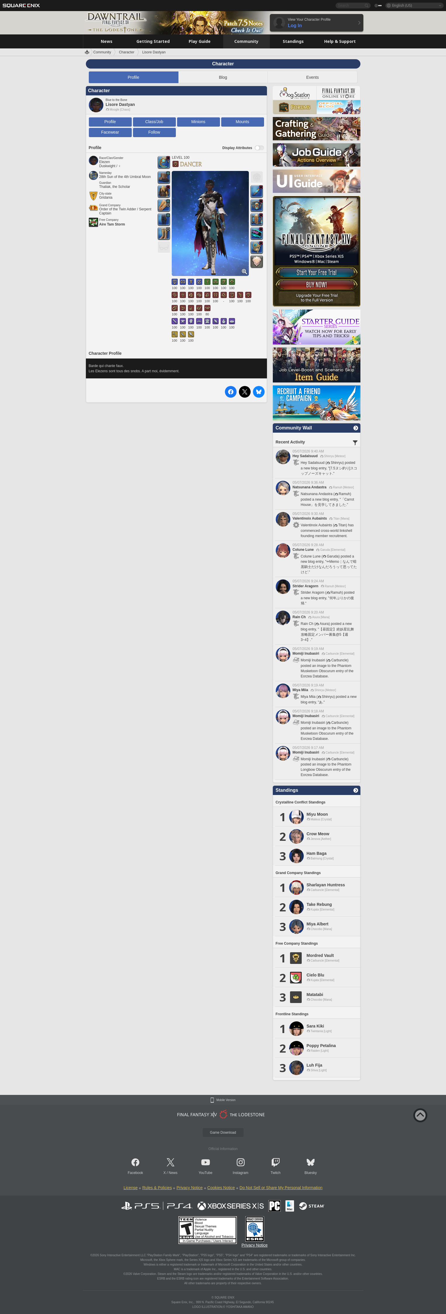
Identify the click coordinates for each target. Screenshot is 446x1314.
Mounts (242, 121)
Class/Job (154, 121)
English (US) (402, 5)
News (173, 1173)
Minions (198, 121)
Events (312, 77)
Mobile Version (226, 1100)
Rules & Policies (157, 1187)
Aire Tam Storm (112, 224)
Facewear (110, 132)
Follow (154, 132)
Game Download (223, 1132)
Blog (223, 77)
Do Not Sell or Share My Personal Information (281, 1187)
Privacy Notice (189, 1187)
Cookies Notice (221, 1187)
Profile (133, 77)
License (131, 1187)
